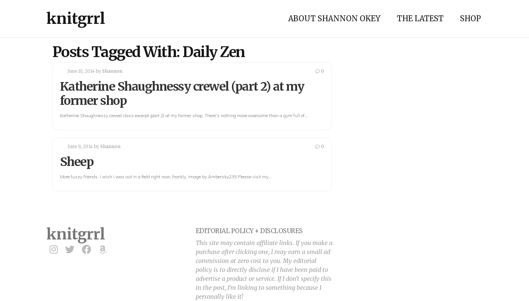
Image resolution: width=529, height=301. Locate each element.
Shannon (112, 71)
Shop (470, 18)
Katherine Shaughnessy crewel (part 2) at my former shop (182, 93)
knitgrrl (76, 18)
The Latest (420, 18)
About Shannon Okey (334, 18)
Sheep (77, 161)
